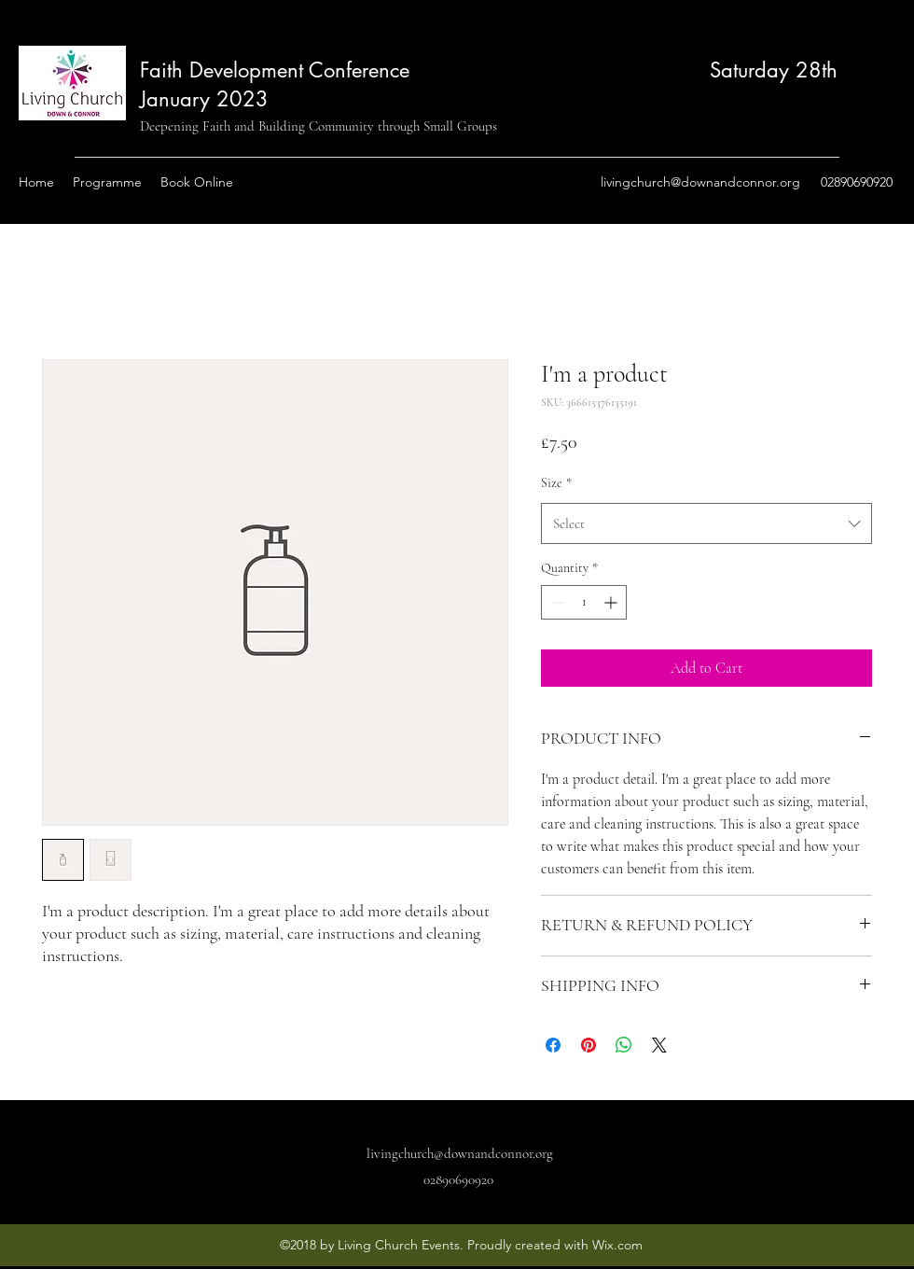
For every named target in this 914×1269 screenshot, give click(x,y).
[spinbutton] (584, 602)
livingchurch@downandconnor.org (700, 182)
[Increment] (612, 602)
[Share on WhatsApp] (624, 1045)
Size (556, 483)
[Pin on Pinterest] (588, 1045)
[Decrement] (555, 602)
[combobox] (706, 523)
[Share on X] (659, 1045)
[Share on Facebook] (553, 1045)
